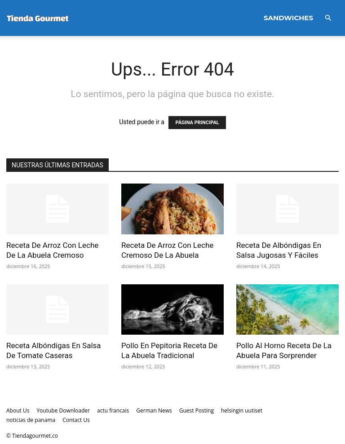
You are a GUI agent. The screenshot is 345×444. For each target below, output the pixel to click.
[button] (328, 18)
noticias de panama (30, 420)
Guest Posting (196, 410)
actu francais (113, 410)
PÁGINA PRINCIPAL (197, 123)
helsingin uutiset (241, 410)
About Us (17, 410)
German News (154, 410)
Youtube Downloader (63, 410)
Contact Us (76, 420)
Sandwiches (288, 17)
